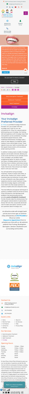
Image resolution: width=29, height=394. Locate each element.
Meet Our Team (6, 322)
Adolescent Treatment (14, 100)
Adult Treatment (14, 103)
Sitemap (5, 327)
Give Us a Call (7, 30)
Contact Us (5, 325)
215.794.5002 (21, 216)
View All (5, 72)
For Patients (6, 324)
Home (2, 87)
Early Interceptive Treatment (14, 96)
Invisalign (14, 107)
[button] (25, 73)
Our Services (9, 87)
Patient (20, 22)
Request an (7, 22)
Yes (14, 81)
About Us (18, 320)
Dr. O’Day (3, 124)
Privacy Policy (19, 325)
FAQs (17, 324)
